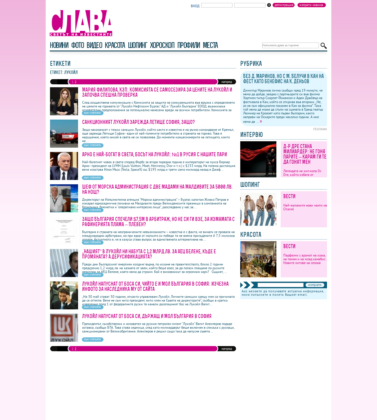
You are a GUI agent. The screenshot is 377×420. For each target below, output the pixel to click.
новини (59, 45)
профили (188, 45)
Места (210, 45)
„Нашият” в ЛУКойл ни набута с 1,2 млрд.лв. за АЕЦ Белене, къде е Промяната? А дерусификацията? (149, 254)
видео (94, 45)
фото (77, 45)
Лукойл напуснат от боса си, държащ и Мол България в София (147, 316)
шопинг (137, 45)
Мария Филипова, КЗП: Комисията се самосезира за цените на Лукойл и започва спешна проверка (157, 92)
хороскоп (162, 45)
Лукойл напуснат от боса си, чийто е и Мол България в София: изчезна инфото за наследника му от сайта (155, 286)
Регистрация (284, 5)
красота (115, 45)
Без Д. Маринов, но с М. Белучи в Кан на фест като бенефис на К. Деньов (283, 79)
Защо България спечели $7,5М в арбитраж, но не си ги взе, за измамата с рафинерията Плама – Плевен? (158, 222)
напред (226, 81)
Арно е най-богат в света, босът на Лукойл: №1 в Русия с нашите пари (154, 154)
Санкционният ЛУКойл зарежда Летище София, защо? (138, 122)
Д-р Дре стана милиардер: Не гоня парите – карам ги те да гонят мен (304, 154)
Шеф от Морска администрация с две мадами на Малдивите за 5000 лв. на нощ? (157, 189)
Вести (289, 196)
